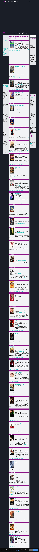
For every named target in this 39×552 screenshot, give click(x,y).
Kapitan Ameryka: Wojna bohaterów (22, 218)
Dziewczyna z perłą (18, 511)
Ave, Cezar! (17, 241)
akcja (18, 70)
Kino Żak (31, 141)
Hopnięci (5, 42)
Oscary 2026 (27, 33)
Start (3, 32)
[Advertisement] (19, 25)
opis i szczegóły (16, 50)
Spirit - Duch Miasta (19, 398)
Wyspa (16, 498)
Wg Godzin (20, 33)
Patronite (33, 32)
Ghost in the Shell (18, 193)
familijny (24, 351)
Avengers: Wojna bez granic (20, 154)
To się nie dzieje (5, 142)
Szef (16, 281)
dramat (18, 45)
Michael (31, 126)
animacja (18, 171)
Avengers (16, 333)
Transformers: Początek (19, 92)
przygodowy (21, 70)
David (31, 44)
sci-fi (24, 223)
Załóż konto (33, 1)
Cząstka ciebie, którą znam (5, 53)
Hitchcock (17, 320)
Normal (31, 129)
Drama (31, 102)
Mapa (29, 32)
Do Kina (15, 33)
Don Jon (16, 308)
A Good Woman (18, 486)
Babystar (31, 113)
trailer (19, 50)
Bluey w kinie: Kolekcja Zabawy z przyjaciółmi (5, 95)
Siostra (4, 137)
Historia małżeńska (18, 142)
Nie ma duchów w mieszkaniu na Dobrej (5, 125)
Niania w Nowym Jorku (19, 423)
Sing (15, 206)
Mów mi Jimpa (5, 118)
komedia (18, 109)
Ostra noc (17, 180)
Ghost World (17, 536)
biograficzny (19, 325)
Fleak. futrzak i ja (32, 54)
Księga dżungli (17, 229)
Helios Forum (32, 138)
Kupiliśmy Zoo (17, 347)
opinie (22, 89)
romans (21, 109)
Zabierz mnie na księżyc (19, 105)
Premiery (7, 32)
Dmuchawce (32, 98)
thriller (23, 84)
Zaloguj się (28, 1)
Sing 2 (16, 119)
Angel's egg (32, 50)
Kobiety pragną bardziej (19, 384)
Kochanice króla (18, 410)
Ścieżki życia (5, 136)
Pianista (31, 120)
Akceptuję (35, 550)
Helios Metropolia (32, 140)
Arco (3, 90)
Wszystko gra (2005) (19, 474)
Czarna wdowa (18, 129)
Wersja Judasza (32, 47)
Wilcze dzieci (5, 148)
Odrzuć (31, 550)
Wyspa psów (17, 167)
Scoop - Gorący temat (19, 448)
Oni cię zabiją (32, 45)
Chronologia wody (33, 114)
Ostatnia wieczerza (33, 61)
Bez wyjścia (4, 93)
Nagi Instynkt (5, 119)
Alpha (31, 49)
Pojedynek (4, 134)
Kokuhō (4, 108)
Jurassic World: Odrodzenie (20, 66)
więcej (28, 49)
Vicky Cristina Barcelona (19, 372)
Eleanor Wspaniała (18, 41)
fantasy (18, 232)
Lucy (16, 269)
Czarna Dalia (17, 436)
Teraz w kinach (6, 86)
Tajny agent (32, 46)
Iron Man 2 (17, 360)
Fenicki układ (17, 80)
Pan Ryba (31, 62)
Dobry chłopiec (5, 102)
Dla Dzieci (23, 33)
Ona (15, 294)
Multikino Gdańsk (32, 142)
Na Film (17, 33)
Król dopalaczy (5, 109)
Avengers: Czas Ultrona (19, 256)
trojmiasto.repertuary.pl (11, 1)
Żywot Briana (5, 153)
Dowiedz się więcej (19, 550)
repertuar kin (11, 50)
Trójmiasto (33, 36)
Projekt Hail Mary (32, 63)
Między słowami (18, 524)
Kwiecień (31, 115)
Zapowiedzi (11, 32)
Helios (31, 146)
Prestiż (16, 461)
